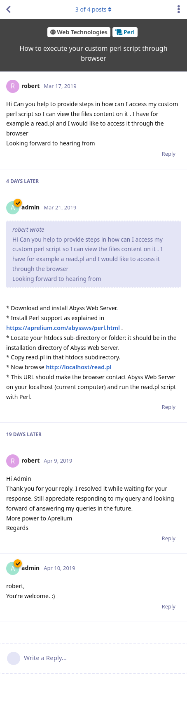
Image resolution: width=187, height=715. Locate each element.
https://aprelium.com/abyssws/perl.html (63, 328)
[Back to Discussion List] (8, 9)
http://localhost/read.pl (78, 367)
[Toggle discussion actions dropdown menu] (179, 9)
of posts (93, 9)
